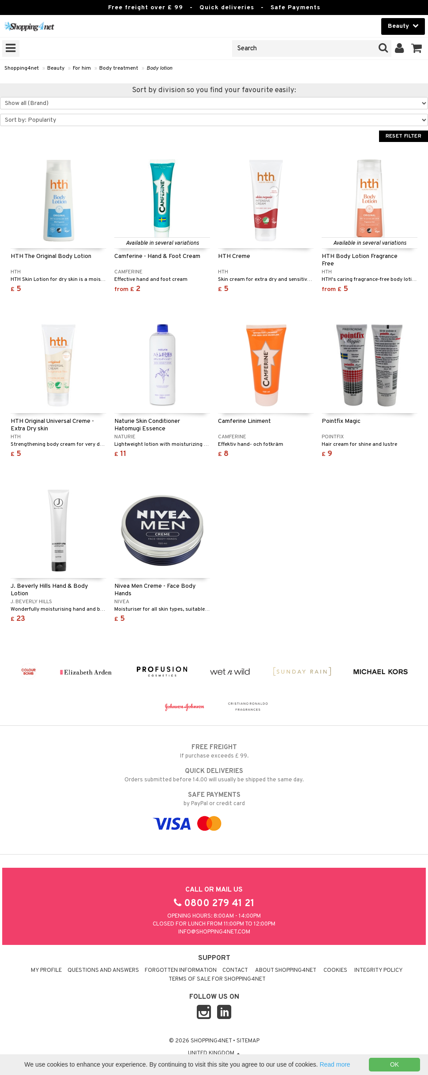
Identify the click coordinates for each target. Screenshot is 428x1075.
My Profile (46, 970)
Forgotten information (181, 970)
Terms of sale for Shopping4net (217, 979)
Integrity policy (378, 970)
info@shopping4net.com (214, 932)
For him (82, 68)
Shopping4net (21, 68)
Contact (235, 970)
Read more (334, 1064)
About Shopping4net (285, 970)
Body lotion (159, 68)
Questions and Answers (103, 970)
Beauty (55, 68)
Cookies (335, 970)
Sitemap (248, 1041)
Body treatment (118, 68)
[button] (417, 48)
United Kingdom (214, 1053)
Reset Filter (403, 136)
